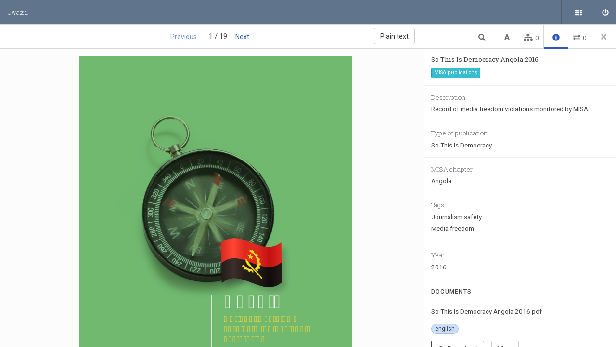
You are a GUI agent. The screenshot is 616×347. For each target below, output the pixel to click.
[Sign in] (604, 12)
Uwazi (17, 12)
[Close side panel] (604, 37)
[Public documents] (580, 12)
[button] (483, 37)
